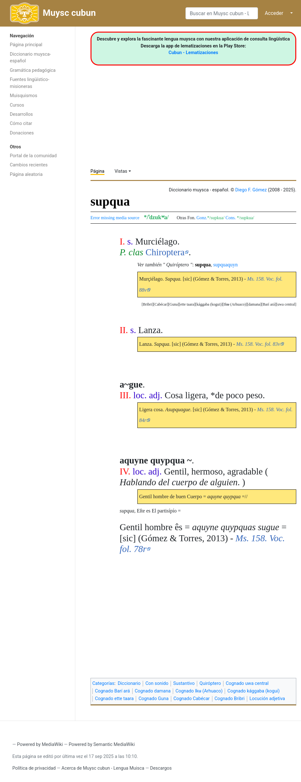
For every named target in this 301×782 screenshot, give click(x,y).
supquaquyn (225, 264)
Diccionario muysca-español (30, 58)
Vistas (121, 171)
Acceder (274, 13)
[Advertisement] (37, 281)
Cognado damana (153, 691)
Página (97, 171)
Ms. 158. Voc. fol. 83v (258, 344)
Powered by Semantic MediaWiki (102, 744)
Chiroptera (165, 252)
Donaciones (22, 133)
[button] (286, 304)
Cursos (17, 105)
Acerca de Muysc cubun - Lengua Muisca (102, 768)
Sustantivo (184, 683)
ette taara (187, 304)
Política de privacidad (34, 768)
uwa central (286, 304)
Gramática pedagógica (33, 70)
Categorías (103, 683)
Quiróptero (210, 683)
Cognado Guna (154, 698)
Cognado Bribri (230, 698)
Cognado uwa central (247, 683)
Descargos (161, 768)
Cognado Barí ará (112, 691)
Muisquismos (23, 95)
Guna (173, 304)
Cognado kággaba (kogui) (254, 691)
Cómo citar (21, 123)
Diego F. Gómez (251, 190)
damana (254, 304)
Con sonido (156, 683)
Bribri (147, 304)
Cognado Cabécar (191, 698)
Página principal (26, 44)
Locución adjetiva (267, 698)
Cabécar (160, 304)
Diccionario (129, 683)
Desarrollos (21, 114)
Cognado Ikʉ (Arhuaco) (199, 691)
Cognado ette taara (114, 698)
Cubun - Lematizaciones (193, 52)
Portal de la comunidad (33, 155)
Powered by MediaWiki (40, 744)
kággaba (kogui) (209, 304)
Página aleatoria (26, 174)
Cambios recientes (28, 165)
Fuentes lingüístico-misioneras (29, 83)
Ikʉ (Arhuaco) (235, 304)
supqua (203, 264)
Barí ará (269, 304)
